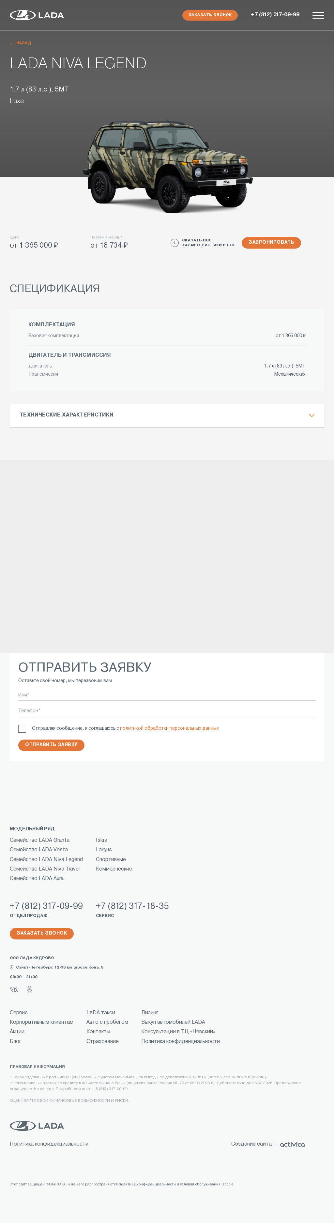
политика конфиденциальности (147, 1184)
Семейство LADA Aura (37, 878)
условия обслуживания (200, 1184)
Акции (17, 1032)
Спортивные (111, 859)
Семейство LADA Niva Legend (46, 859)
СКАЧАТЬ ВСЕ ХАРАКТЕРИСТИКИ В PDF (203, 243)
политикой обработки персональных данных (169, 728)
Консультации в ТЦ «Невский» (178, 1032)
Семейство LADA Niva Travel (45, 869)
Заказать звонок (210, 15)
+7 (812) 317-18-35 (132, 906)
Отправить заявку (51, 745)
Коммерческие (114, 869)
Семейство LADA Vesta (39, 850)
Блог (16, 1041)
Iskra (101, 840)
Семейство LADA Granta (39, 840)
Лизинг (150, 1013)
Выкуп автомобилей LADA (173, 1022)
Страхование (102, 1041)
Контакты (98, 1032)
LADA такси (100, 1013)
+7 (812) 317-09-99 (275, 15)
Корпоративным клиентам (41, 1022)
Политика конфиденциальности (180, 1041)
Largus (104, 850)
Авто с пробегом (107, 1022)
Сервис (19, 1013)
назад (20, 43)
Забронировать (271, 242)
